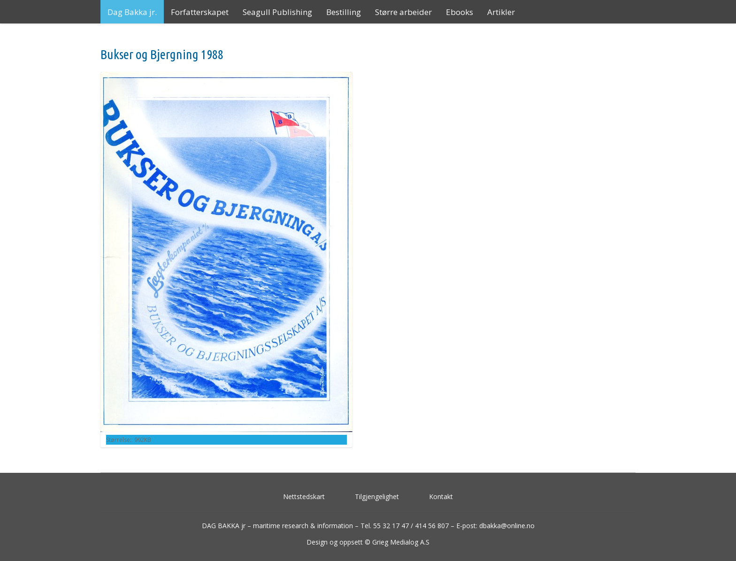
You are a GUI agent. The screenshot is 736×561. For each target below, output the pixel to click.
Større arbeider (403, 12)
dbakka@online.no (507, 525)
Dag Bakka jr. (132, 12)
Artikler (501, 12)
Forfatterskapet (200, 12)
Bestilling (343, 12)
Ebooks (459, 12)
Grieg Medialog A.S (400, 542)
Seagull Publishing (277, 12)
